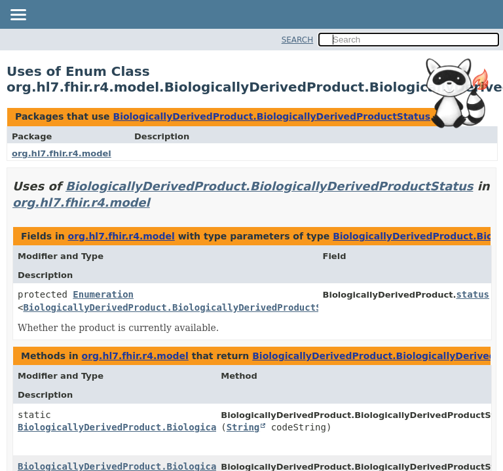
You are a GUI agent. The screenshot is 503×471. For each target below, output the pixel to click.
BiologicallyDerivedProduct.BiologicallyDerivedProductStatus (271, 116)
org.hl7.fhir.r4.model (61, 153)
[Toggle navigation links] (18, 16)
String (243, 427)
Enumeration (103, 294)
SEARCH (298, 39)
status (472, 294)
